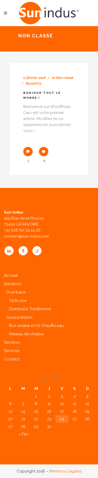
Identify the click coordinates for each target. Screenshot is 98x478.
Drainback (16, 292)
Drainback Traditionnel (30, 309)
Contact (11, 359)
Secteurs (12, 342)
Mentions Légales (65, 471)
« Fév (23, 434)
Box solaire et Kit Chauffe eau (36, 325)
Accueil (11, 275)
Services (11, 350)
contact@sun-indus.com (26, 236)
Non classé (64, 77)
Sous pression (19, 317)
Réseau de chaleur (26, 334)
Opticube (18, 300)
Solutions (12, 283)
